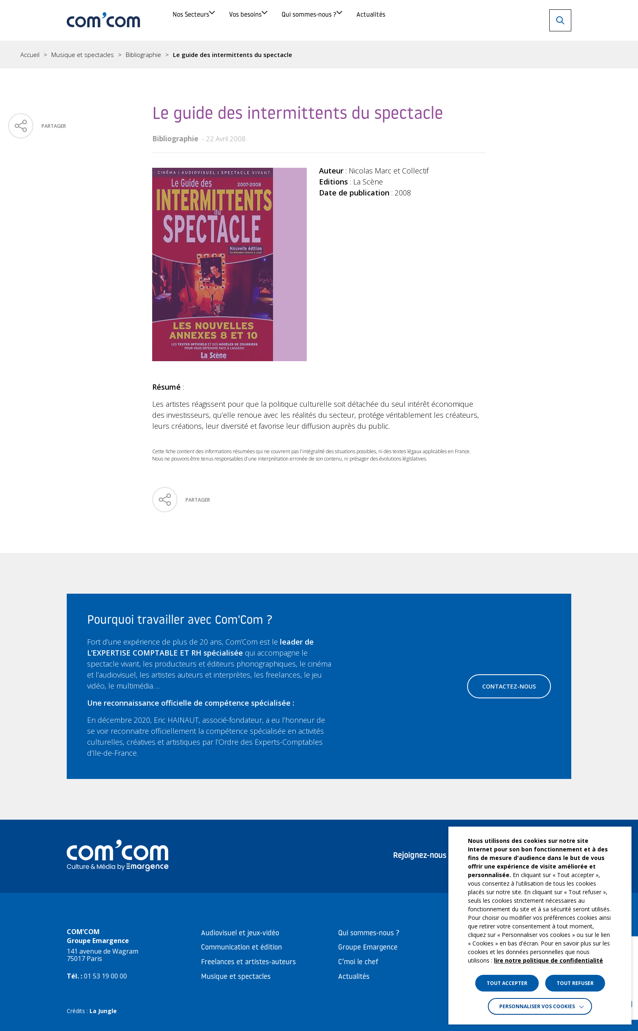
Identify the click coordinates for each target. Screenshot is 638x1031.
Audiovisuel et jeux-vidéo (240, 933)
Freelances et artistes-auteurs (248, 962)
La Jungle (103, 1011)
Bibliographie (143, 54)
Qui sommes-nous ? (378, 20)
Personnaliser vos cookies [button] (537, 1006)
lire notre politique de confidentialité (548, 960)
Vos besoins (285, 20)
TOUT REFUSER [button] (575, 983)
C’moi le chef (358, 962)
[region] (319, 54)
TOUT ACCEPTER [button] (507, 983)
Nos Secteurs (201, 20)
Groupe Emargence (368, 948)
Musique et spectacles (82, 54)
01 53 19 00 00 (105, 976)
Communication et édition (241, 948)
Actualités (468, 20)
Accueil (29, 54)
